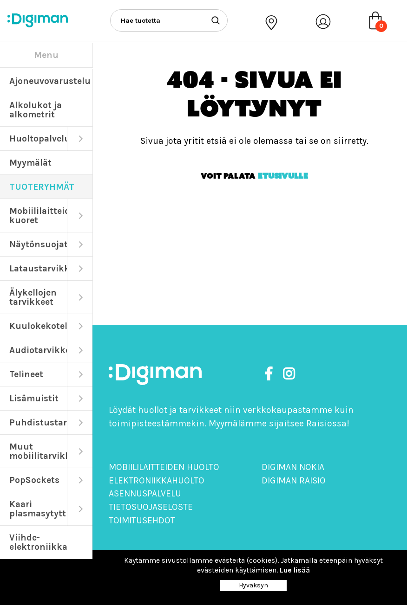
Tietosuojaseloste (151, 507)
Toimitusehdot (142, 520)
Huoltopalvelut (38, 138)
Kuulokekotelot (38, 326)
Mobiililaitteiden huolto (164, 467)
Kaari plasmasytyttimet (38, 509)
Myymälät (30, 162)
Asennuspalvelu (145, 493)
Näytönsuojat (38, 244)
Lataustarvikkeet (38, 268)
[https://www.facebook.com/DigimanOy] (270, 374)
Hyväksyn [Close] (253, 585)
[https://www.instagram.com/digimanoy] (289, 374)
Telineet (26, 374)
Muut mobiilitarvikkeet (38, 451)
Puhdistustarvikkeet (38, 422)
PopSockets (34, 480)
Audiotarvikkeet (38, 350)
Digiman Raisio (294, 480)
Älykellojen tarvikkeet (33, 297)
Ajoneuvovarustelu (50, 81)
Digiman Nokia (293, 467)
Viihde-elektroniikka (38, 542)
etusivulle (283, 175)
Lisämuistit (34, 398)
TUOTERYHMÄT (41, 186)
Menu (46, 55)
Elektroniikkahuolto (156, 480)
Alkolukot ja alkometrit (35, 110)
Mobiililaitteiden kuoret (38, 215)
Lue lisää (295, 570)
